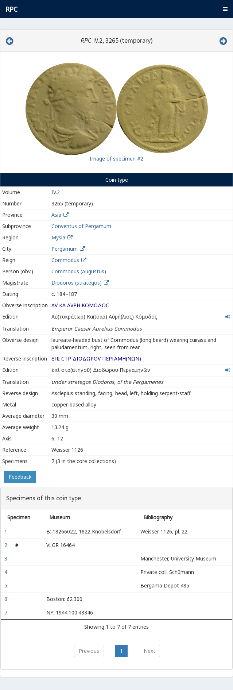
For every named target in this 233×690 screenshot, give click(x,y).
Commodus (65, 260)
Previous (89, 650)
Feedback (20, 476)
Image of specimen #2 (116, 158)
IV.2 (55, 192)
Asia (56, 214)
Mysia (58, 237)
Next (149, 650)
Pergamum (64, 248)
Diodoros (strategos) (77, 282)
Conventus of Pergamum (81, 226)
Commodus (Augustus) (78, 271)
